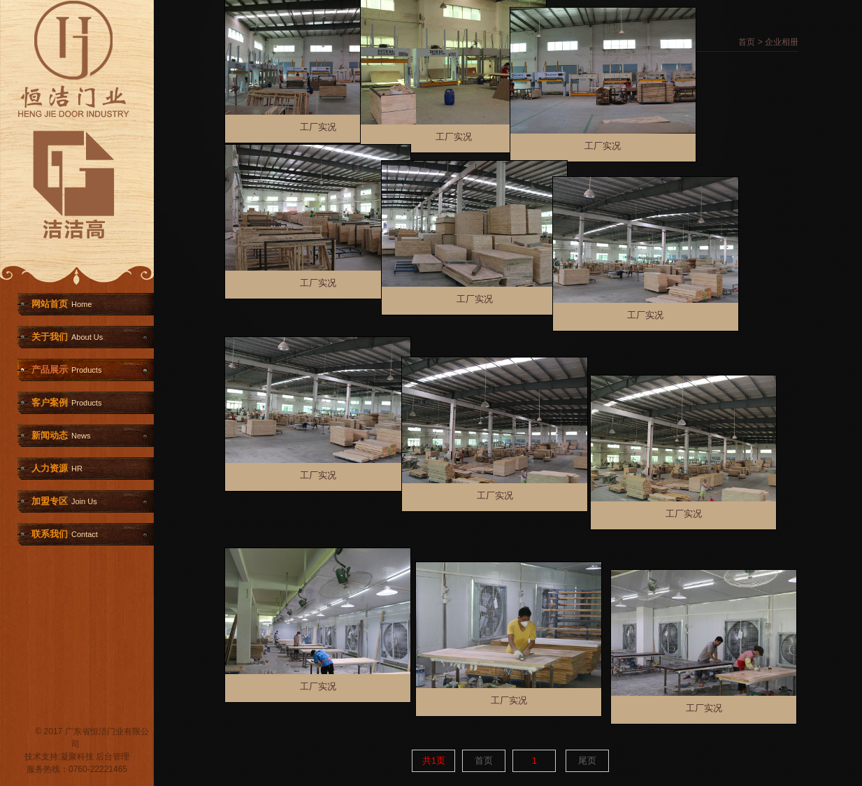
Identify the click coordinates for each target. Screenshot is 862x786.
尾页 (587, 760)
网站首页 (61, 304)
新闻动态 (61, 435)
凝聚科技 (77, 757)
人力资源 (56, 468)
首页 (746, 42)
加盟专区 (64, 501)
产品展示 (66, 369)
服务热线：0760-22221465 (77, 769)
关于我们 (67, 336)
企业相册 (781, 42)
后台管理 (112, 757)
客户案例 (66, 402)
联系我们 (64, 534)
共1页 (433, 760)
